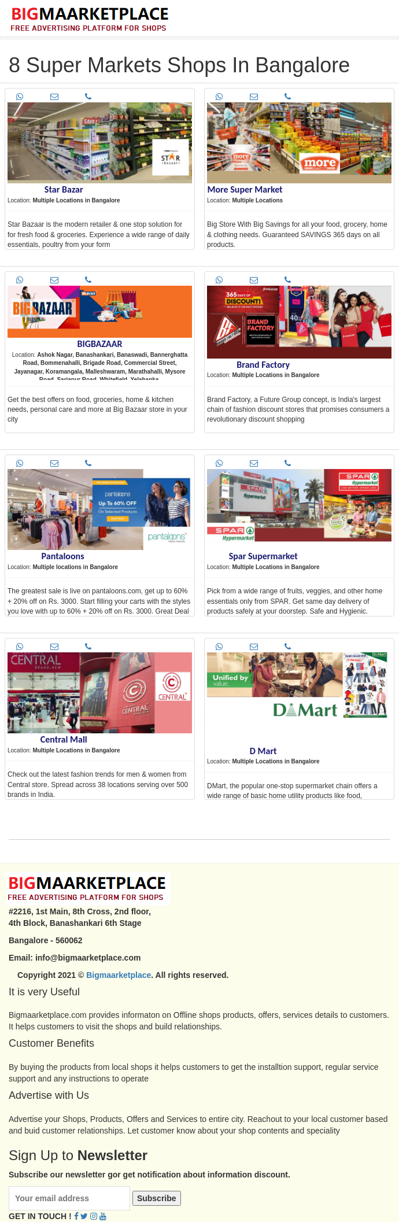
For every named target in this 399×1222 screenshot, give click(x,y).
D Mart (263, 750)
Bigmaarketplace (118, 975)
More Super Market (244, 189)
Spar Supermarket (263, 556)
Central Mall (63, 739)
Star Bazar (64, 189)
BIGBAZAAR (100, 343)
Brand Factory (263, 364)
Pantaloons (63, 556)
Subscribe (156, 1198)
